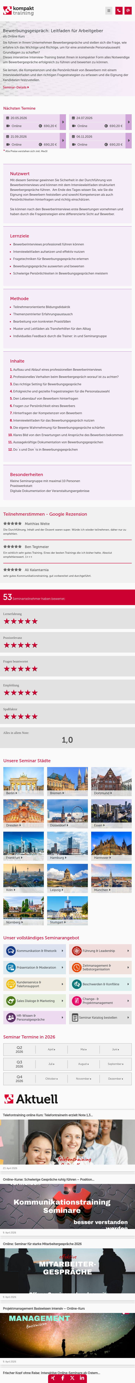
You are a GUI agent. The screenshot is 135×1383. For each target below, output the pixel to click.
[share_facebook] (63, 1378)
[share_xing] (53, 1378)
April (51, 1049)
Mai (83, 1049)
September (115, 1064)
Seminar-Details (16, 87)
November (83, 1078)
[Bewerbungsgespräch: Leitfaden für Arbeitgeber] (119, 11)
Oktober (51, 1078)
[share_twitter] (72, 1378)
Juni (115, 1049)
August (83, 1064)
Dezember (115, 1078)
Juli (51, 1064)
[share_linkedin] (82, 1378)
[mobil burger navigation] (108, 11)
